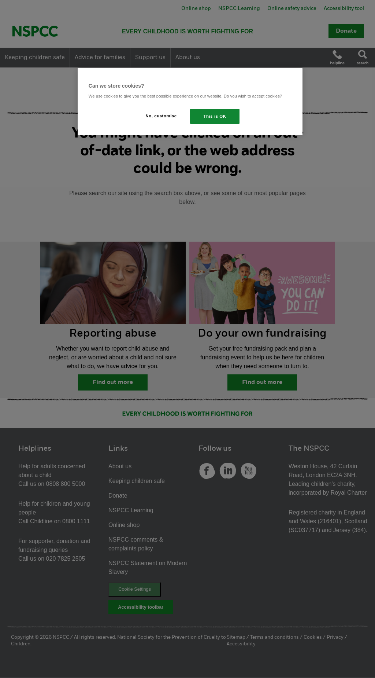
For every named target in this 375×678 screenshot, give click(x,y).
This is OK (215, 116)
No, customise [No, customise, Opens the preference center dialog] (161, 116)
